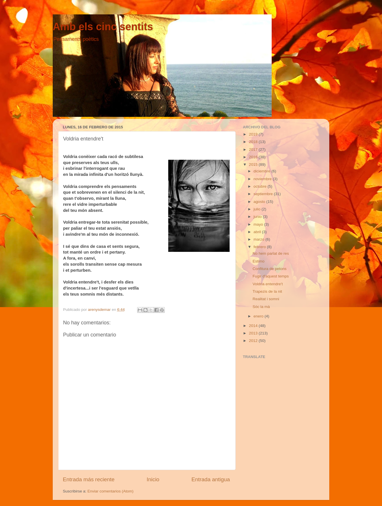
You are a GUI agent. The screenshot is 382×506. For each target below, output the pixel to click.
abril (258, 232)
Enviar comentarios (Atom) (111, 491)
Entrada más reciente (89, 479)
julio (258, 209)
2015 (254, 164)
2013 (254, 333)
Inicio (153, 479)
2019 (254, 134)
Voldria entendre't (268, 284)
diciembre (262, 171)
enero (259, 316)
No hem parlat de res (271, 253)
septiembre (264, 194)
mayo (259, 224)
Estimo (258, 261)
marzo (259, 239)
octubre (261, 186)
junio (258, 216)
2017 (254, 149)
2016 (254, 157)
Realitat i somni (266, 299)
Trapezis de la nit (267, 291)
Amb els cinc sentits (103, 27)
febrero (260, 247)
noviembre (263, 179)
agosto (260, 201)
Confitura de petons (270, 269)
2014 (254, 326)
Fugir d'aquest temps (271, 276)
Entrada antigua (211, 479)
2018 (254, 142)
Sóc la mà (261, 307)
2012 (254, 340)
